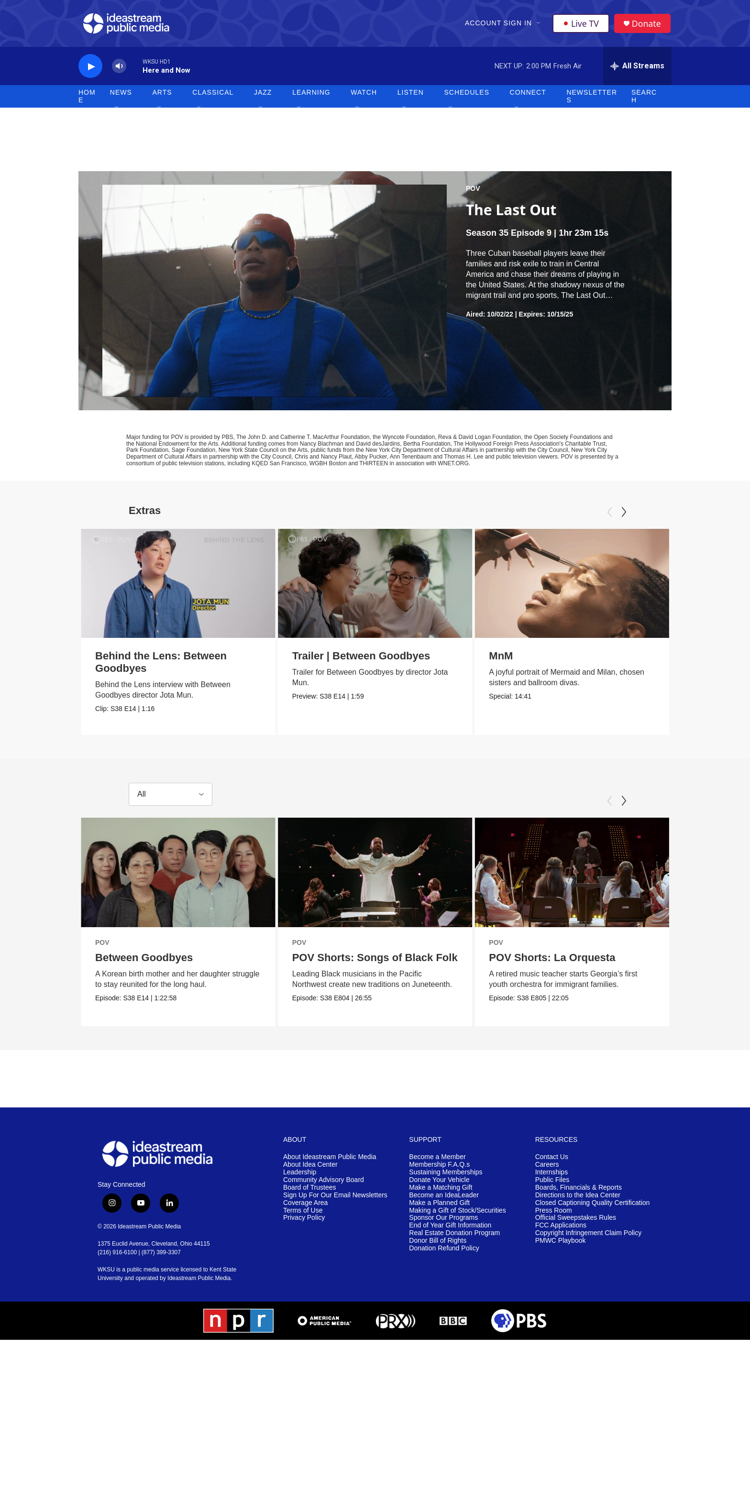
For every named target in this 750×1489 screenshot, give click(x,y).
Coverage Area (305, 1320)
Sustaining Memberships (445, 1289)
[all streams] (637, 69)
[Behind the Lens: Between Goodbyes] (178, 586)
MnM (493, 659)
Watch (364, 95)
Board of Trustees (309, 1304)
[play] (90, 69)
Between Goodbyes (144, 1023)
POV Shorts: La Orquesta (577, 1023)
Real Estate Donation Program (454, 1350)
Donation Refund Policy (444, 1365)
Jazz (263, 95)
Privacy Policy (304, 1335)
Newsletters (591, 99)
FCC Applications (560, 1343)
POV (473, 192)
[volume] (119, 69)
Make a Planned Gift (439, 1320)
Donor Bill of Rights (437, 1357)
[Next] (624, 515)
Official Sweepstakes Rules (575, 1335)
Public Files (552, 1297)
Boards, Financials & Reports (578, 1304)
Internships (551, 1289)
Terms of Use (302, 1327)
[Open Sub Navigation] (539, 25)
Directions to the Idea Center (577, 1312)
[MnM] (564, 586)
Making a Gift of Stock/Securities (457, 1327)
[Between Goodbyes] (178, 938)
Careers (547, 1281)
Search (644, 99)
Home (87, 99)
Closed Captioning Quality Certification (592, 1320)
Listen (410, 95)
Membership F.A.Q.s (439, 1281)
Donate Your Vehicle (439, 1297)
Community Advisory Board (323, 1297)
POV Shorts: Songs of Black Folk (386, 1023)
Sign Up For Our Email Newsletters (335, 1312)
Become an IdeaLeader (444, 1312)
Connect (528, 95)
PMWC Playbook (560, 1357)
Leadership (299, 1289)
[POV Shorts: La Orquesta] (597, 938)
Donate (647, 25)
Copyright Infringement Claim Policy (588, 1350)
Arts (162, 95)
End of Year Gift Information (450, 1343)
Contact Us (551, 1274)
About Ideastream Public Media (329, 1274)
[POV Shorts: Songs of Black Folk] (386, 938)
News (121, 95)
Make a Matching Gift (440, 1304)
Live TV (581, 25)
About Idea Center (310, 1281)
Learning (311, 95)
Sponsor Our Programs (443, 1335)
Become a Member (437, 1274)
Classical (212, 95)
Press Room (553, 1327)
